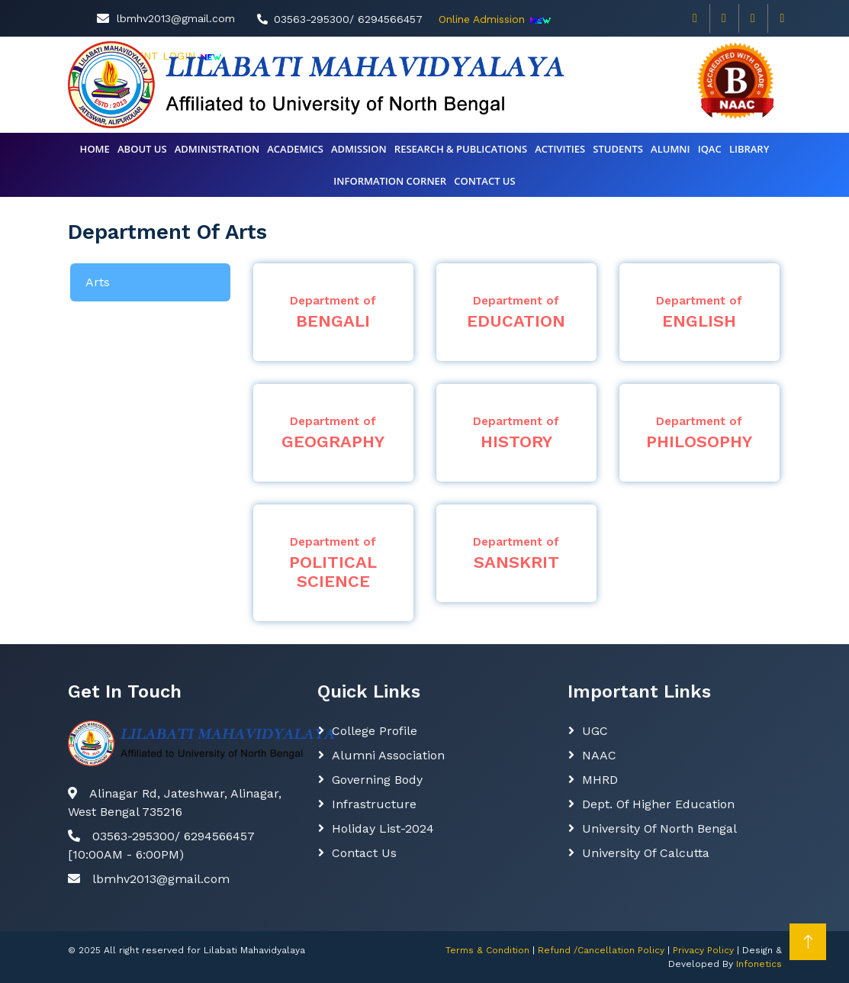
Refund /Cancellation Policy (601, 950)
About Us (142, 149)
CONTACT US (484, 181)
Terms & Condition (487, 950)
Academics (295, 149)
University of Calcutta (645, 853)
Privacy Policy (703, 950)
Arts (97, 282)
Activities (560, 149)
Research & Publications (460, 149)
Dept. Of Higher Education (658, 804)
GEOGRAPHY (333, 432)
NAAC (599, 755)
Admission (359, 149)
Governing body (377, 779)
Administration (217, 149)
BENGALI (333, 312)
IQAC (710, 149)
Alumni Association (388, 755)
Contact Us (364, 853)
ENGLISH (699, 312)
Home (95, 149)
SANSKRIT (516, 553)
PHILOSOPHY (699, 432)
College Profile (374, 731)
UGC (595, 731)
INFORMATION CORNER (389, 181)
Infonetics (759, 964)
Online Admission (482, 19)
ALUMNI (670, 149)
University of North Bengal (659, 828)
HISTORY (516, 432)
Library (749, 149)
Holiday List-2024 (383, 828)
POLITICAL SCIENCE (333, 563)
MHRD (600, 779)
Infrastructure (374, 804)
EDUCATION (516, 312)
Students (618, 149)
